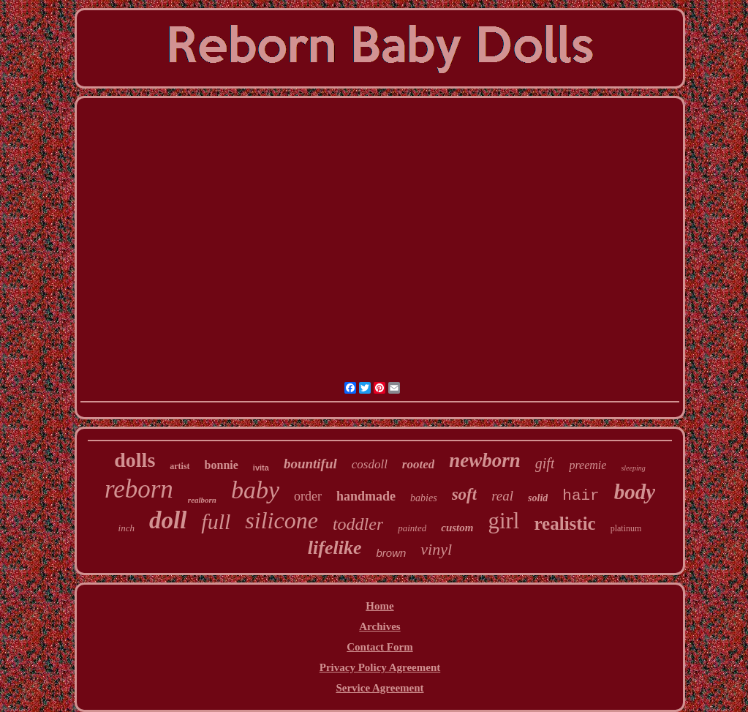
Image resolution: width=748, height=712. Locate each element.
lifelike (335, 547)
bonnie (221, 465)
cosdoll (370, 464)
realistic (564, 523)
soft (464, 494)
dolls (134, 460)
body (634, 491)
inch (126, 527)
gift (545, 463)
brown (392, 553)
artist (179, 466)
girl (503, 520)
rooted (418, 464)
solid (538, 497)
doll (167, 520)
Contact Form (379, 647)
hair (580, 495)
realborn (202, 499)
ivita (261, 467)
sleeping (633, 468)
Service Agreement (379, 688)
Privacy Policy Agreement (380, 667)
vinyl (436, 549)
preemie (587, 465)
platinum (626, 528)
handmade (366, 496)
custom (457, 527)
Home (379, 606)
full (215, 521)
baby (255, 489)
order (308, 496)
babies (423, 497)
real (502, 495)
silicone (281, 520)
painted (412, 527)
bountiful (310, 463)
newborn (485, 460)
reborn (139, 489)
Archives (379, 626)
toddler (358, 523)
